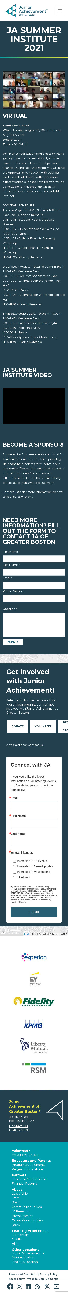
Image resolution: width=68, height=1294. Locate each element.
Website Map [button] (35, 1278)
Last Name (11, 564)
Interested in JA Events (32, 860)
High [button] (15, 1243)
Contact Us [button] (18, 1126)
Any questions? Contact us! (24, 745)
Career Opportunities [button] (27, 1220)
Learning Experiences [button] (30, 1231)
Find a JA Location (25, 1262)
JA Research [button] (21, 1211)
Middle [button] (17, 1239)
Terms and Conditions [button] (23, 1274)
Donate (17, 726)
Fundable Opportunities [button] (29, 1179)
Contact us (10, 492)
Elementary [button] (20, 1235)
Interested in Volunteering (33, 871)
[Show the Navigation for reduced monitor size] (60, 11)
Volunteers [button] (21, 1151)
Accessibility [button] (17, 1278)
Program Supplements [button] (28, 1164)
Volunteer (43, 726)
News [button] (16, 1224)
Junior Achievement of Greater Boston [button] (28, 1255)
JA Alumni (23, 877)
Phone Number (14, 591)
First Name (11, 551)
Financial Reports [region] (24, 1183)
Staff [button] (15, 1198)
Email (7, 578)
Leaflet (27, 934)
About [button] (17, 1189)
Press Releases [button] (22, 1216)
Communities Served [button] (27, 1207)
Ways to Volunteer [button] (25, 1155)
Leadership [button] (20, 1193)
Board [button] (16, 1202)
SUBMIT (33, 911)
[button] (11, 1287)
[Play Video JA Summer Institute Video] (34, 406)
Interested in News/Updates (35, 866)
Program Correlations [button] (27, 1169)
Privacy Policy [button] (49, 1274)
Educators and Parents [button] (31, 1160)
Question (10, 609)
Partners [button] (19, 1175)
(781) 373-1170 (19, 1130)
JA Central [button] (52, 1278)
